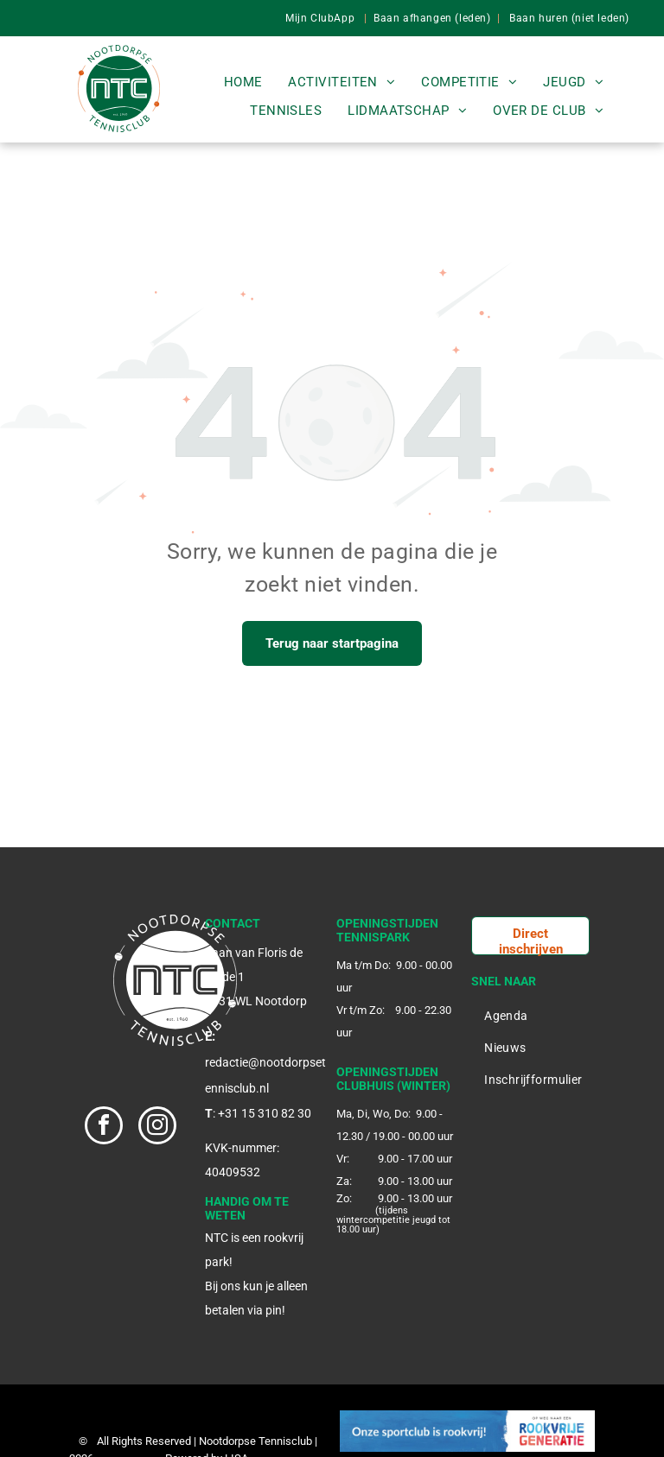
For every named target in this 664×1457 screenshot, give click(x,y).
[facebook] (104, 1127)
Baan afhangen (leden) (432, 18)
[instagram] (157, 1127)
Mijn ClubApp (319, 18)
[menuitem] (243, 82)
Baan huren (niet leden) (569, 18)
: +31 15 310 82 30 (262, 1113)
